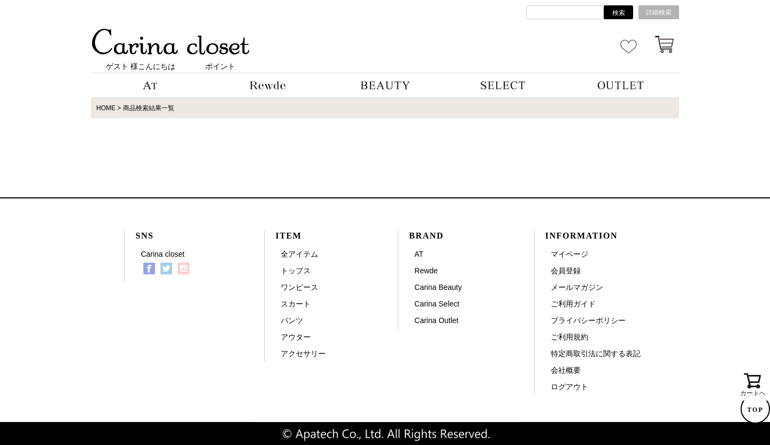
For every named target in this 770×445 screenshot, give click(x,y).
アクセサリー (303, 353)
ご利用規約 (569, 337)
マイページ (569, 254)
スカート (296, 304)
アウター (296, 337)
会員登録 (566, 270)
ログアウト (569, 386)
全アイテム (299, 254)
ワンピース (299, 287)
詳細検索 (659, 12)
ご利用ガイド (573, 304)
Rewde (426, 270)
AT (419, 254)
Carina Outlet (436, 320)
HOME (106, 108)
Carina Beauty (438, 287)
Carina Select (436, 304)
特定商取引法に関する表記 (596, 353)
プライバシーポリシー (588, 320)
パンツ (292, 320)
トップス (296, 270)
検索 (618, 13)
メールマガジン (577, 287)
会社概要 (566, 370)
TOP (755, 409)
